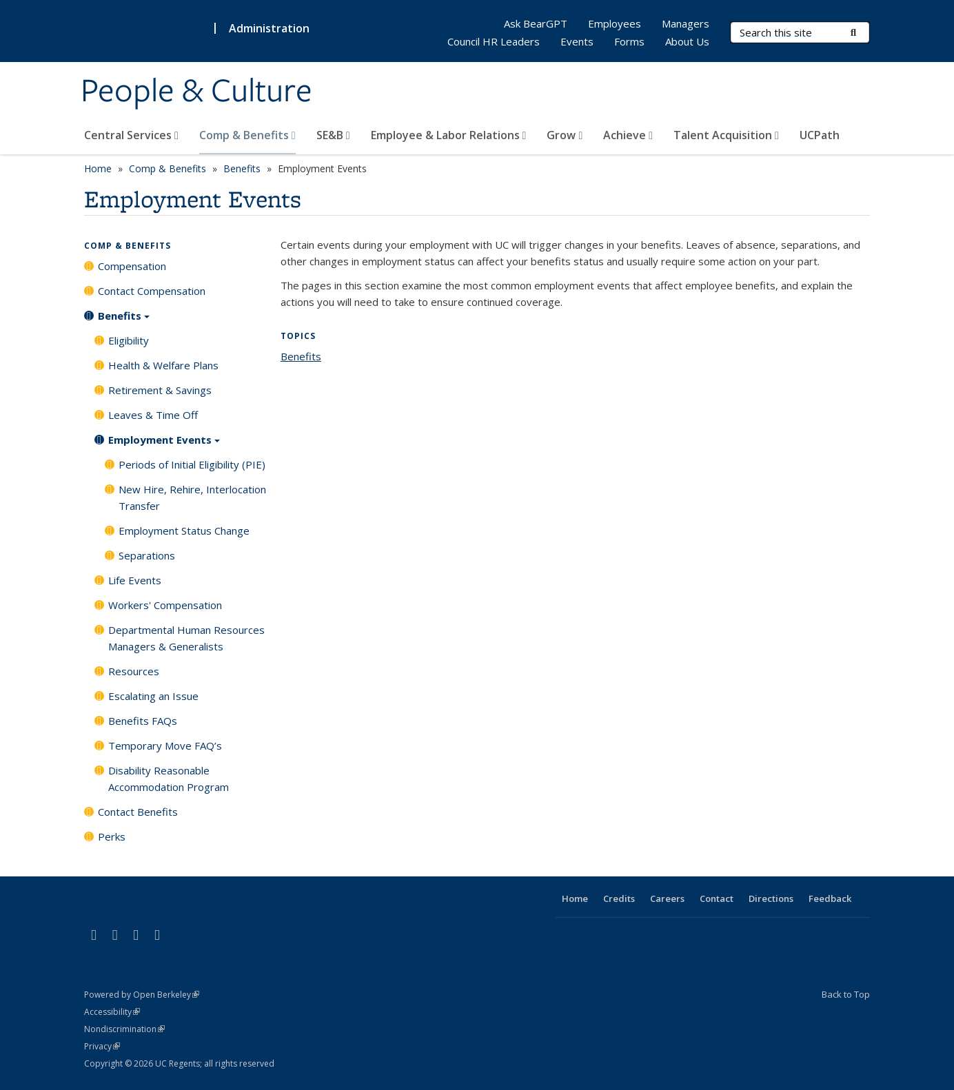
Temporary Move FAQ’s (165, 745)
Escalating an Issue (153, 696)
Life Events (134, 580)
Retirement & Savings (160, 390)
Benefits (242, 168)
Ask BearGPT (535, 23)
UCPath (820, 135)
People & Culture (196, 91)
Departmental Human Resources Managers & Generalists (186, 638)
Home (98, 168)
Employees (614, 23)
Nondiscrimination (124, 1029)
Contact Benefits (138, 812)
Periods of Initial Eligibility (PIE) (192, 464)
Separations (147, 555)
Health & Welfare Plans (163, 365)
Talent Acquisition (726, 135)
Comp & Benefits (247, 135)
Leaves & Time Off (153, 415)
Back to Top (846, 994)
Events (576, 41)
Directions (771, 898)
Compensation (132, 266)
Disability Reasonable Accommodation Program (168, 778)
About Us (687, 41)
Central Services (131, 135)
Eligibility (128, 340)
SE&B (333, 135)
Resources (133, 671)
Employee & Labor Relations (449, 135)
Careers (667, 898)
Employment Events (164, 444)
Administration (269, 28)
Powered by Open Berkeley (141, 994)
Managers (685, 23)
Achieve (628, 135)
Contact (716, 898)
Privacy (102, 1046)
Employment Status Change (184, 530)
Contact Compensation (151, 291)
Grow (564, 135)
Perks (111, 836)
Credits (619, 898)
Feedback (830, 898)
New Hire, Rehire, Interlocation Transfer (192, 497)
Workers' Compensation (165, 605)
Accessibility (112, 1012)
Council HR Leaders (493, 41)
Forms (629, 41)
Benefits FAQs (142, 721)
